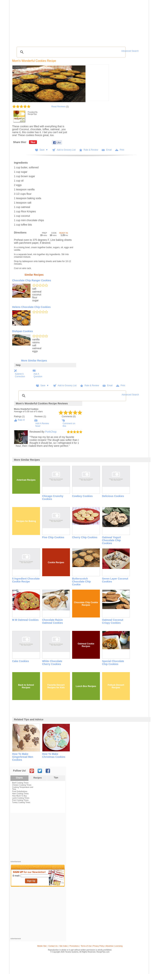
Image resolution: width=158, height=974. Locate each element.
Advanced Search (130, 51)
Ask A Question (38, 375)
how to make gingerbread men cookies (22, 756)
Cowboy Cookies (82, 496)
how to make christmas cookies (53, 755)
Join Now (132, 22)
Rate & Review (91, 150)
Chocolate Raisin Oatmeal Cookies (52, 621)
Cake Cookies (20, 661)
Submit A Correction (20, 375)
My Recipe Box (89, 22)
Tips (56, 777)
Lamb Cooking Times (20, 798)
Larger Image (19, 67)
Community (65, 22)
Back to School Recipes (26, 686)
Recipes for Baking (26, 521)
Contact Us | (53, 946)
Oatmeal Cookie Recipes (86, 645)
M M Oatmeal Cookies (25, 619)
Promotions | (74, 946)
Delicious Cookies (113, 496)
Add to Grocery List (66, 150)
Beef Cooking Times (20, 783)
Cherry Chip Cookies (84, 537)
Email (109, 150)
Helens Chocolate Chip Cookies (31, 307)
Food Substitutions (19, 791)
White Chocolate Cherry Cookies (52, 663)
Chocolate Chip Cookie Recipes (86, 603)
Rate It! (21, 420)
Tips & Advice (31, 22)
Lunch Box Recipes (86, 686)
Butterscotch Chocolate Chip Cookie (81, 581)
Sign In (141, 22)
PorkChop (50, 431)
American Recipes (25, 480)
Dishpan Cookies (22, 331)
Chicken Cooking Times (21, 785)
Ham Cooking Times (20, 794)
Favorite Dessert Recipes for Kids (56, 686)
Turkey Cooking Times (21, 802)
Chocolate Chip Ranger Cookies (31, 280)
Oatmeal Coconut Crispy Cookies (112, 621)
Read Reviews (58, 106)
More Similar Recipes (34, 360)
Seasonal (76, 22)
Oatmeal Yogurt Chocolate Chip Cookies (111, 540)
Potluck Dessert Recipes (116, 686)
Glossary (44, 22)
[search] (70, 52)
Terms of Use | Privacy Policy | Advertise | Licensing (102, 946)
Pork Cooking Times (20, 800)
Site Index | (63, 946)
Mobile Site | (42, 946)
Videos (54, 22)
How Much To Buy (19, 796)
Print (122, 150)
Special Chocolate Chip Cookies (113, 663)
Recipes (19, 22)
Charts (19, 777)
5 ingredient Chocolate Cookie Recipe (26, 580)
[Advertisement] (79, 36)
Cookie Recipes (56, 562)
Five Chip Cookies (53, 537)
